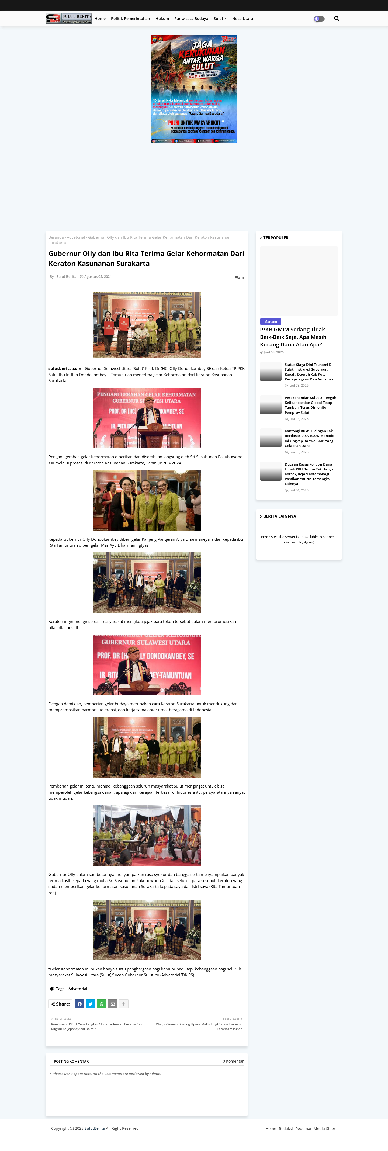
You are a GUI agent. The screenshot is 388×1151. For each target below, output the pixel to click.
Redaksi (286, 1128)
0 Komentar (233, 1061)
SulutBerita (95, 1128)
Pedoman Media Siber (315, 1128)
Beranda (56, 237)
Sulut (218, 18)
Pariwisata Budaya (191, 18)
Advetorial (76, 237)
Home (100, 18)
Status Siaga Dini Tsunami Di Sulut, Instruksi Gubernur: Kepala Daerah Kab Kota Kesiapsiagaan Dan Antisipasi (309, 372)
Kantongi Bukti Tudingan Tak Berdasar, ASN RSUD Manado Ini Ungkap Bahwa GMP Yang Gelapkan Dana (309, 438)
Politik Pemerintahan (130, 18)
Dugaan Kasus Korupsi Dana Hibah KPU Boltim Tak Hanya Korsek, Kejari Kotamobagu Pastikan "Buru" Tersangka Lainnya (309, 474)
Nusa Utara (242, 18)
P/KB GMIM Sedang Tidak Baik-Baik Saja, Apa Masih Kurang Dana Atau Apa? (293, 337)
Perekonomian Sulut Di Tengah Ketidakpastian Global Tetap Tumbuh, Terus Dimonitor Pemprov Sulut (310, 405)
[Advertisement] (194, 183)
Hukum (162, 18)
